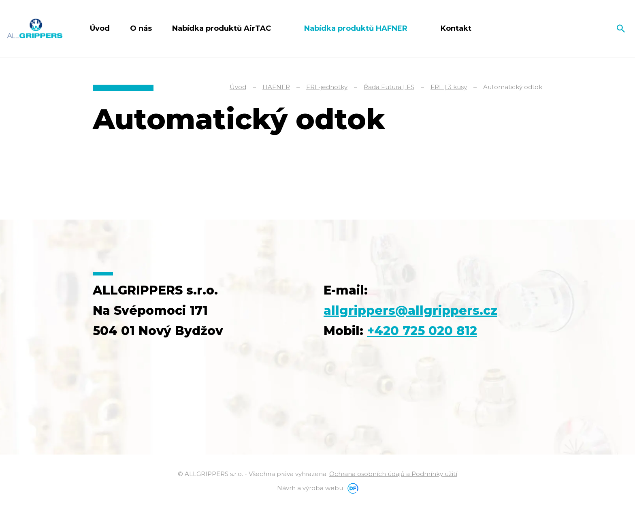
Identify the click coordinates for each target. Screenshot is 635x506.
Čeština (591, 28)
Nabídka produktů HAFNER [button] (356, 28)
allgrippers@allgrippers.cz (410, 310)
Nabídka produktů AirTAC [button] (222, 28)
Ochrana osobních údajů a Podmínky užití (393, 474)
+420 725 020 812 (422, 330)
